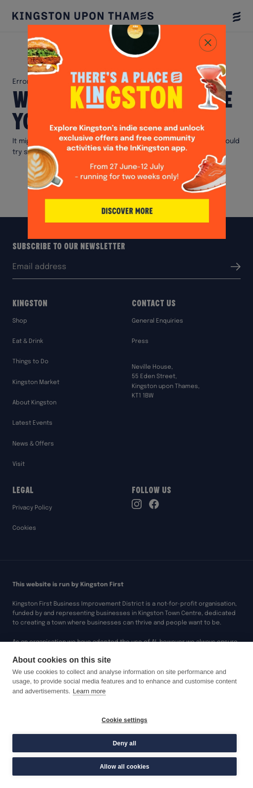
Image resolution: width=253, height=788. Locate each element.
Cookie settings (124, 720)
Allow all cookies (124, 766)
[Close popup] (208, 43)
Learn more (89, 691)
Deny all (125, 743)
